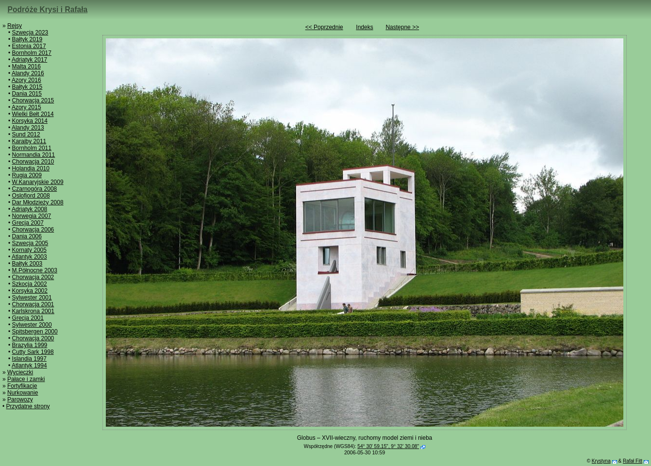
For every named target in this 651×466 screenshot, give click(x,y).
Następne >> (402, 27)
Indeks (364, 27)
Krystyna (601, 461)
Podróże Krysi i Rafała (48, 9)
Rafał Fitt (632, 461)
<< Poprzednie (324, 27)
